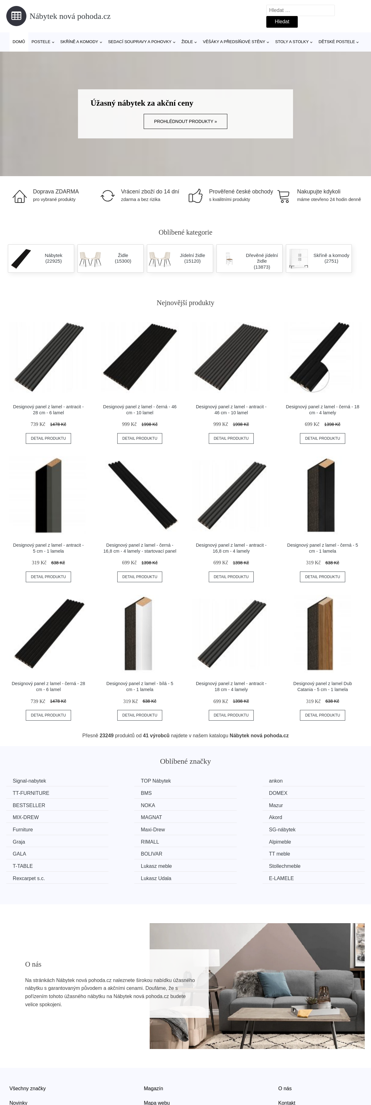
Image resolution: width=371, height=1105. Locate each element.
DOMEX (115, 792)
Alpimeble (117, 828)
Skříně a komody (79, 41)
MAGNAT (208, 804)
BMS (19, 792)
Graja (296, 816)
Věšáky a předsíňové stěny (234, 41)
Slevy (15, 1090)
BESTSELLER (214, 792)
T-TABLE (116, 840)
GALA (205, 828)
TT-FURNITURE (308, 781)
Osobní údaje (159, 1090)
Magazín (153, 1061)
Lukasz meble (213, 840)
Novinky (18, 1076)
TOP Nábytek (121, 781)
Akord (296, 804)
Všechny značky (27, 1061)
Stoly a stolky (292, 41)
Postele (40, 41)
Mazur (21, 804)
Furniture (24, 816)
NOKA (297, 792)
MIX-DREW (119, 804)
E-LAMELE (302, 852)
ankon (205, 781)
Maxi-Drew (118, 816)
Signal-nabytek (30, 781)
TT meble (24, 840)
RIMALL (23, 828)
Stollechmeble (306, 840)
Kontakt (286, 1076)
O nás (285, 1061)
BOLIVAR (301, 828)
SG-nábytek (211, 816)
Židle (187, 41)
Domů (19, 41)
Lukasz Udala (167, 852)
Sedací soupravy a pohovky (140, 41)
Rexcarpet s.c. (30, 852)
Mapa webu (157, 1076)
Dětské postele (336, 41)
